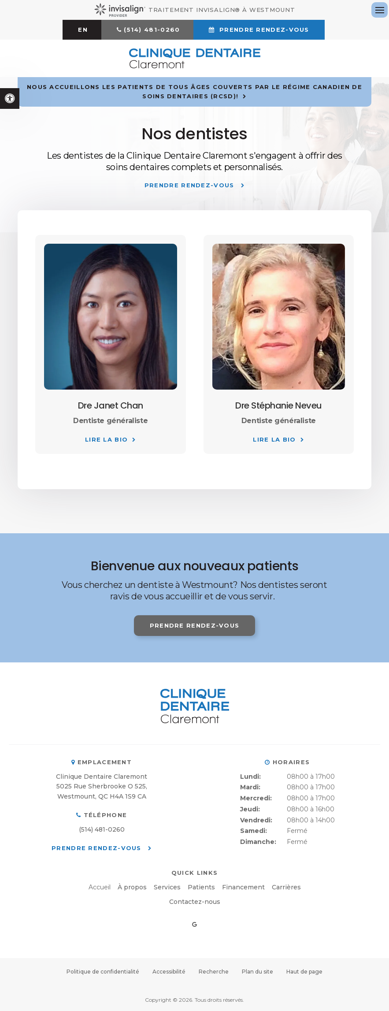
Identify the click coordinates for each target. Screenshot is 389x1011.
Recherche (214, 971)
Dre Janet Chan (110, 405)
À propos (132, 887)
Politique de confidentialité (103, 971)
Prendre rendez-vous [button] (263, 29)
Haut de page (304, 971)
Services (167, 887)
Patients (201, 887)
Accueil (100, 887)
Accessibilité (168, 971)
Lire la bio (106, 439)
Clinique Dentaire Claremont (101, 777)
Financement (243, 887)
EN (83, 29)
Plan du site (257, 971)
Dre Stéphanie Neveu (278, 405)
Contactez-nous (194, 902)
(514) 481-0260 (152, 29)
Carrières (286, 887)
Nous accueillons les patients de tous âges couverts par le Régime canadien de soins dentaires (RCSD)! (194, 91)
